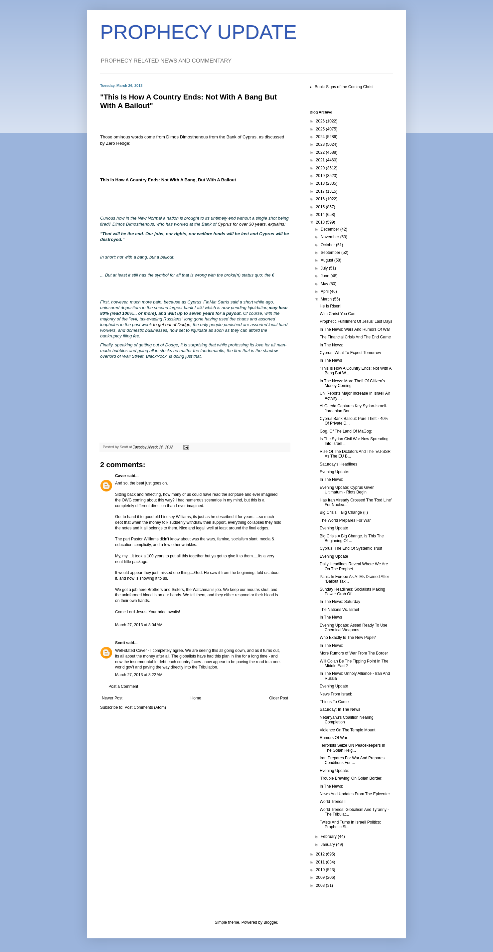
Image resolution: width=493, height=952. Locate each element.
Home (196, 698)
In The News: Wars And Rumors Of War (355, 329)
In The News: (331, 345)
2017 (321, 191)
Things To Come (334, 701)
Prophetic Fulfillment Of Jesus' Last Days (356, 321)
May (325, 284)
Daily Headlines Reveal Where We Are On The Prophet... (354, 566)
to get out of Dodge (171, 324)
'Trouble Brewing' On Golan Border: (351, 778)
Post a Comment (123, 686)
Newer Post (112, 698)
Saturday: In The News (340, 709)
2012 (321, 854)
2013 (321, 222)
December (330, 229)
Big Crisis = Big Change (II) (344, 512)
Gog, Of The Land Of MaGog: (346, 431)
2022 (321, 152)
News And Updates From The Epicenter (355, 794)
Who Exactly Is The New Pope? (348, 637)
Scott (120, 643)
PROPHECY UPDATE (198, 32)
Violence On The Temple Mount (347, 730)
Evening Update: (334, 472)
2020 (321, 168)
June (325, 276)
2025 (321, 129)
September (331, 252)
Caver (120, 476)
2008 (321, 885)
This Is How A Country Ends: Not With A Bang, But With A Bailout (168, 179)
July (325, 268)
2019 (321, 175)
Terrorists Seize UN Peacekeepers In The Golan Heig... (352, 747)
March (327, 299)
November (330, 237)
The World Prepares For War (345, 520)
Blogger (270, 922)
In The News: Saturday (340, 601)
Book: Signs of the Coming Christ (344, 87)
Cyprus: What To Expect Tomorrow (350, 352)
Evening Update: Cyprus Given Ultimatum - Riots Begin (347, 489)
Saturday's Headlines (338, 464)
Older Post (278, 698)
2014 (321, 214)
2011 (321, 862)
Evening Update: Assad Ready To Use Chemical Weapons (353, 627)
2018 (321, 183)
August (327, 260)
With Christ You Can (337, 313)
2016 (321, 199)
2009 (321, 877)
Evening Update (334, 528)
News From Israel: (336, 694)
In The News (331, 360)
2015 (321, 207)
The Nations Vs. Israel (339, 609)
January (328, 844)
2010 (321, 869)
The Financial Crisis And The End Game (355, 337)
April (325, 291)
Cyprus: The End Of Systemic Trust (351, 548)
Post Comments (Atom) (145, 707)
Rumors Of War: (334, 737)
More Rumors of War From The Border (354, 653)
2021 (321, 160)
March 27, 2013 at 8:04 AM (138, 625)
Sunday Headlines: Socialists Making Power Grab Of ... (352, 591)
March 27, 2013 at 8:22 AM (138, 674)
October (328, 245)
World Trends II (333, 801)
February (329, 836)
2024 (321, 136)
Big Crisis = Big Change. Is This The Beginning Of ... (352, 538)
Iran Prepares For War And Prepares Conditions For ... (352, 760)
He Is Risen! (330, 306)
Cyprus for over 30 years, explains (251, 224)
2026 (321, 121)
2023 (321, 144)
